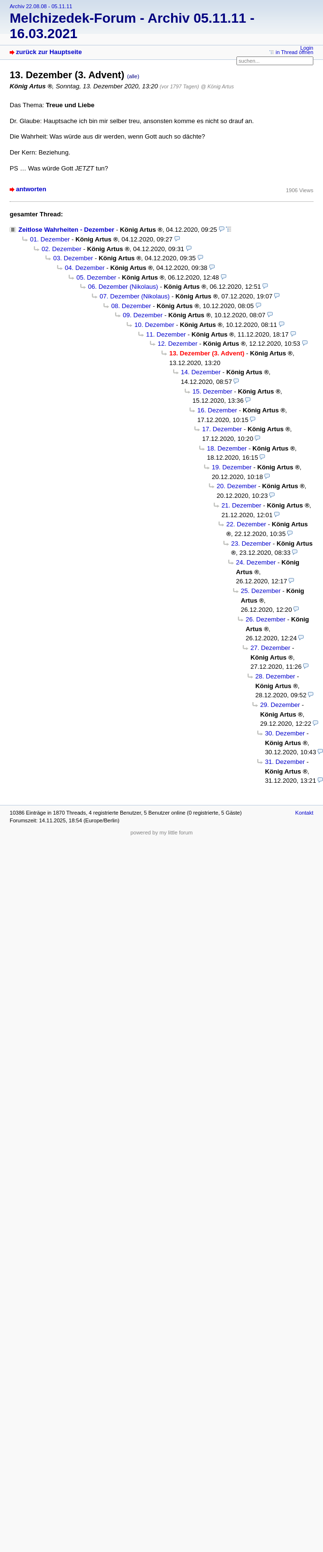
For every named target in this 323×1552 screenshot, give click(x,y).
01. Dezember (50, 239)
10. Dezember (154, 324)
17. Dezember (222, 429)
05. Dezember (96, 277)
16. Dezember (217, 410)
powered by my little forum (162, 832)
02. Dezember (61, 249)
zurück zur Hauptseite (49, 52)
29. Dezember (280, 704)
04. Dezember (84, 267)
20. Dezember (236, 486)
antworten (31, 189)
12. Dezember (177, 343)
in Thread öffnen (294, 52)
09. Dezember (142, 315)
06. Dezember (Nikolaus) (123, 286)
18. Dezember (227, 448)
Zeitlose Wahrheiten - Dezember (66, 229)
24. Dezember (256, 562)
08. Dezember (131, 306)
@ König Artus (217, 86)
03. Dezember (73, 258)
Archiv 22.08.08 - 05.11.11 (41, 6)
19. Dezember (231, 467)
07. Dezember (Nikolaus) (135, 296)
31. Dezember (285, 761)
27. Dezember (270, 647)
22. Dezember (246, 524)
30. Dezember (285, 733)
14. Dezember (200, 372)
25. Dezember (260, 590)
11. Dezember (166, 334)
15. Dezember (212, 391)
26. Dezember (265, 619)
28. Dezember (275, 676)
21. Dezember (241, 505)
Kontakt (304, 813)
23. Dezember (251, 543)
